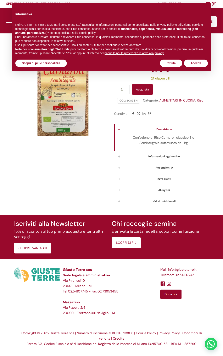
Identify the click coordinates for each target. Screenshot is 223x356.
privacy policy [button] (165, 24)
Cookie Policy (146, 333)
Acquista (142, 89)
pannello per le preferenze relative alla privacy (134, 53)
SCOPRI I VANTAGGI (32, 248)
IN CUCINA (187, 100)
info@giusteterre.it (182, 269)
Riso (200, 100)
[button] (211, 344)
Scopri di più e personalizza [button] (41, 63)
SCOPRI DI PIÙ (126, 243)
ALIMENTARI (168, 100)
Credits (118, 338)
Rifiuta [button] (171, 63)
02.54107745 (78, 291)
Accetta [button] (196, 63)
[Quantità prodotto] (122, 89)
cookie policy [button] (87, 32)
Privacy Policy (169, 333)
